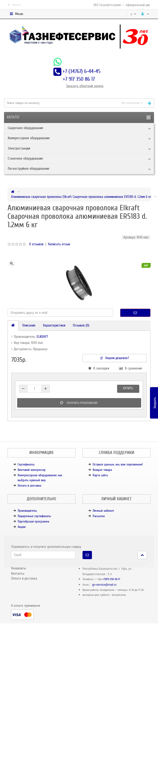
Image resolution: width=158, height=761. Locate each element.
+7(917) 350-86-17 (111, 579)
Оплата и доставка (29, 486)
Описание (29, 325)
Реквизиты (18, 568)
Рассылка (99, 516)
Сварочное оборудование (25, 128)
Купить (128, 388)
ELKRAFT (42, 336)
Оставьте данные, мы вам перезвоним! (118, 464)
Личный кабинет (103, 511)
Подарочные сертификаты (34, 516)
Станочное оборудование (25, 158)
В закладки (98, 368)
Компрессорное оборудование (29, 138)
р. (133, 14)
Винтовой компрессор (32, 470)
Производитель (27, 511)
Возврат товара (102, 470)
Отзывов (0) (81, 325)
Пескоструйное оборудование (28, 168)
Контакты (17, 573)
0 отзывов (36, 244)
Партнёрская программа (33, 521)
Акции (22, 527)
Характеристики (54, 325)
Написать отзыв (59, 244)
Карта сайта (100, 475)
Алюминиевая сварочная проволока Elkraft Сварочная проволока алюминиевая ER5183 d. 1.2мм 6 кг (81, 197)
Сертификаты (26, 464)
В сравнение (130, 368)
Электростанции (19, 148)
